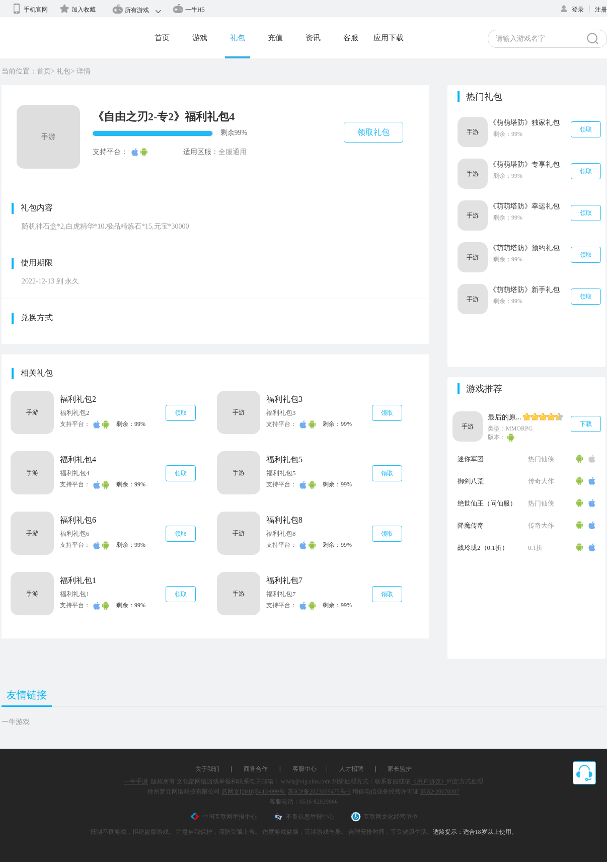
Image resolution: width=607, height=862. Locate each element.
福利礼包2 (78, 399)
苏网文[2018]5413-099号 (253, 791)
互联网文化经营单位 (384, 817)
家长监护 (400, 768)
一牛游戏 (16, 722)
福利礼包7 (284, 580)
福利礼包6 (78, 520)
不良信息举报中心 (303, 817)
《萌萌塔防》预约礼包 (524, 248)
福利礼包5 (284, 459)
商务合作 (256, 768)
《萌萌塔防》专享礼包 (524, 164)
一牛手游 (136, 781)
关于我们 (207, 768)
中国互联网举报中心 (223, 817)
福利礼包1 (78, 580)
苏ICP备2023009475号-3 (319, 791)
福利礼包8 (284, 520)
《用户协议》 (429, 781)
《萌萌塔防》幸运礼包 (524, 206)
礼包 (63, 71)
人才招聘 (351, 768)
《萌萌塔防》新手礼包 (524, 290)
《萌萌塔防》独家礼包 (524, 122)
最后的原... (504, 417)
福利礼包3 (284, 399)
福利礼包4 (78, 459)
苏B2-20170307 (440, 791)
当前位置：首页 (26, 71)
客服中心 (304, 768)
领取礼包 (373, 132)
